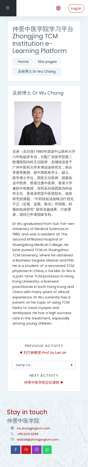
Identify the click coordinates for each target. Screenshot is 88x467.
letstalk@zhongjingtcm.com (38, 440)
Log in (76, 8)
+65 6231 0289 (27, 434)
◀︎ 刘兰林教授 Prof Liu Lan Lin (42, 352)
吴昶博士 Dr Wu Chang (37, 71)
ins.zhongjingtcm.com (33, 428)
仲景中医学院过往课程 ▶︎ (44, 382)
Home (23, 61)
